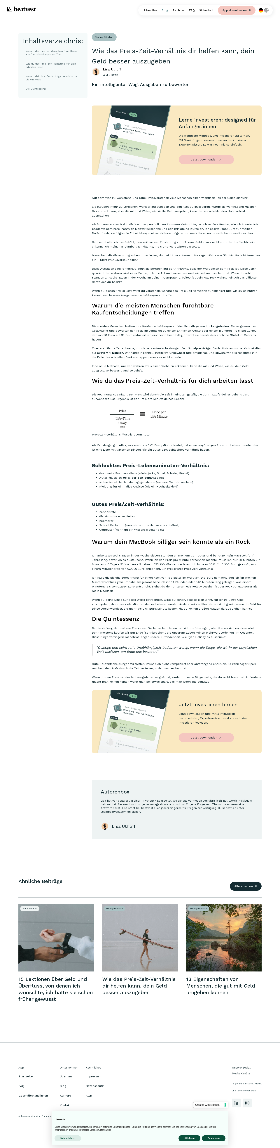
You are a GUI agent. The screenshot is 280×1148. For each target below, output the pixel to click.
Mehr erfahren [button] (67, 1138)
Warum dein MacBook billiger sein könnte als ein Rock (51, 78)
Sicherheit (206, 10)
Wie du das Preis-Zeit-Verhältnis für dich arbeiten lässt (51, 65)
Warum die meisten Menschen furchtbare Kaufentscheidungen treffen (51, 53)
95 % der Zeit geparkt (139, 477)
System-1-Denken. (110, 353)
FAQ (192, 10)
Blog (165, 10)
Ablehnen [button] (189, 1138)
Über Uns (150, 10)
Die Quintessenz (36, 88)
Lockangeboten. (218, 326)
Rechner (178, 10)
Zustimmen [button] (214, 1138)
